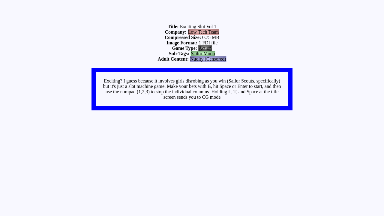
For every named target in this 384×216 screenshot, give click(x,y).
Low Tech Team (203, 31)
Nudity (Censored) (208, 59)
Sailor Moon (203, 53)
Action (205, 48)
